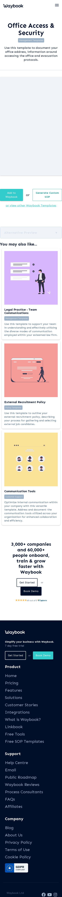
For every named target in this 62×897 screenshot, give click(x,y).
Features (13, 690)
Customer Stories (21, 704)
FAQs (10, 799)
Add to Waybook (11, 194)
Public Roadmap (21, 777)
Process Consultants (24, 791)
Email (10, 770)
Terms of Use (17, 849)
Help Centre (16, 762)
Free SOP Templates (24, 741)
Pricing (11, 683)
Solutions (13, 697)
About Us (13, 835)
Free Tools (15, 734)
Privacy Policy (18, 842)
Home (11, 675)
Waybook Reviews (22, 784)
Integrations (17, 712)
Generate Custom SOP (47, 194)
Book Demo (31, 591)
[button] (57, 5)
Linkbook (14, 726)
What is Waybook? (23, 719)
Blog (9, 827)
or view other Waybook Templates (31, 205)
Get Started (27, 582)
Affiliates (13, 806)
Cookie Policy (18, 856)
